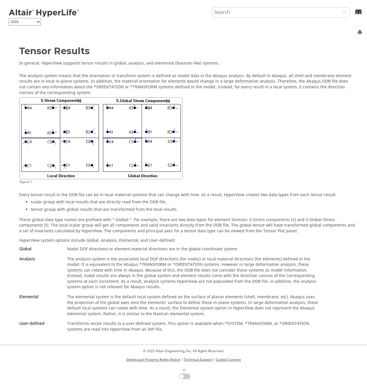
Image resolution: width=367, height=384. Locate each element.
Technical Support (198, 359)
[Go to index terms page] (352, 15)
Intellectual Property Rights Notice (153, 359)
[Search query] (281, 12)
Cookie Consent (228, 359)
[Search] (343, 12)
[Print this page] (360, 32)
